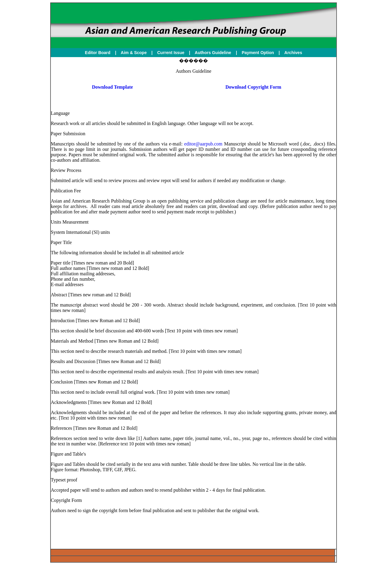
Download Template (112, 87)
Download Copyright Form (253, 87)
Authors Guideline (213, 52)
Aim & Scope (134, 52)
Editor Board (98, 52)
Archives (293, 52)
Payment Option (258, 52)
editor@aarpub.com (203, 143)
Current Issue (171, 52)
